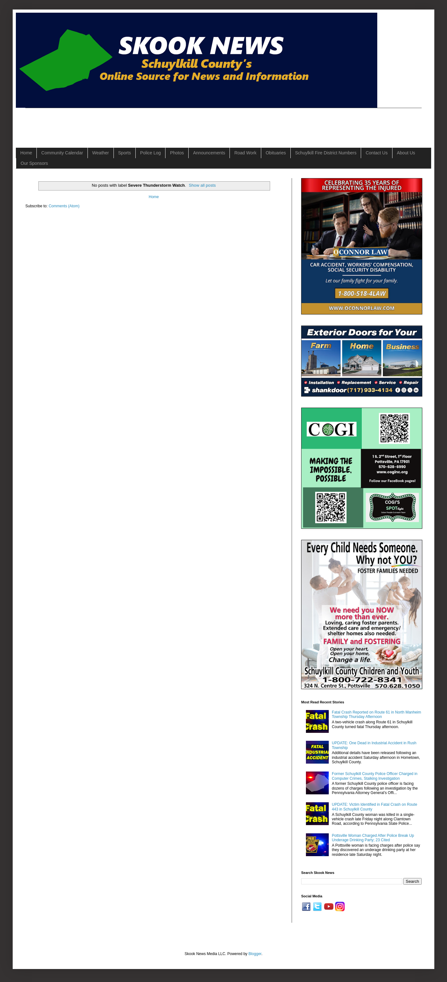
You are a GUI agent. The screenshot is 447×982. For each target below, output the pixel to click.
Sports (124, 152)
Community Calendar (62, 152)
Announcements (209, 152)
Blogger (255, 954)
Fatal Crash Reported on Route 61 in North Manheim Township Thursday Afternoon (376, 714)
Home (26, 152)
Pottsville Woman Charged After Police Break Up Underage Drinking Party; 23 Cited (373, 837)
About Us (406, 152)
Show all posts (202, 185)
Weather (100, 152)
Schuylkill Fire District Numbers (326, 152)
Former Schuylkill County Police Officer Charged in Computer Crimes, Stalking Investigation (375, 776)
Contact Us (376, 152)
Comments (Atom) (64, 206)
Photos (177, 152)
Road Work (245, 152)
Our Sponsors (34, 163)
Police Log (150, 152)
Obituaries (276, 152)
